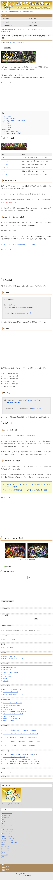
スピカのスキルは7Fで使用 (12, 133)
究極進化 (4, 852)
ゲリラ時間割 (6, 18)
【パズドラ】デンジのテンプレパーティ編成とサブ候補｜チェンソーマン (21, 745)
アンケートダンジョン (7, 825)
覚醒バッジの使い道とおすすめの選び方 (13, 714)
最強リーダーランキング (9, 639)
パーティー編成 (6, 116)
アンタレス (5, 164)
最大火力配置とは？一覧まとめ (11, 667)
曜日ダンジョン (6, 833)
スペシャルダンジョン (7, 829)
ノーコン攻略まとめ (7, 25)
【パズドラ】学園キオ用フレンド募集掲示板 (14, 757)
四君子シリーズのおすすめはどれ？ (12, 689)
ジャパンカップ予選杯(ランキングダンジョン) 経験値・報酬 (26, 490)
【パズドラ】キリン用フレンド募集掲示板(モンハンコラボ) (18, 761)
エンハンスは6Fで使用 (11, 131)
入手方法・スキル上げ (7, 840)
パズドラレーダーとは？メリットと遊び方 (13, 709)
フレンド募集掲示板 (8, 648)
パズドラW (4, 855)
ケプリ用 (5, 678)
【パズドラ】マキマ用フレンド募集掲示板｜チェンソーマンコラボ (20, 737)
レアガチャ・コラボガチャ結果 (9, 842)
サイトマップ (6, 869)
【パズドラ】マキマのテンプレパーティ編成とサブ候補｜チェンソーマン (21, 741)
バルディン (5, 161)
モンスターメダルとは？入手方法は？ (12, 703)
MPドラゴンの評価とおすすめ (10, 692)
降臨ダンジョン (6, 819)
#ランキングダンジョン (36, 400)
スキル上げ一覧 (32, 22)
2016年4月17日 (26, 313)
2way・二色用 (6, 674)
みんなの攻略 (6, 122)
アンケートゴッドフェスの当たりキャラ (13, 659)
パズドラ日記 (5, 848)
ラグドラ (4, 157)
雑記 (3, 857)
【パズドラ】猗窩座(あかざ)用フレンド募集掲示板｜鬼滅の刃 (18, 754)
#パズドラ (26, 400)
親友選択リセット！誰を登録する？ (12, 718)
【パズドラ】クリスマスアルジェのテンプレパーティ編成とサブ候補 (20, 734)
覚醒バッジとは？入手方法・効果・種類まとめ (14, 711)
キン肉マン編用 (7, 676)
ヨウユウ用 (5, 681)
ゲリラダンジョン (6, 827)
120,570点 (7, 125)
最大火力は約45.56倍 (10, 118)
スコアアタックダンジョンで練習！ (14, 120)
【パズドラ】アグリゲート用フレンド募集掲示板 (15, 759)
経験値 (3, 844)
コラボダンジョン (6, 821)
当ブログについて (7, 864)
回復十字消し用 (7, 670)
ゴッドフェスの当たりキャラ (10, 656)
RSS (4, 870)
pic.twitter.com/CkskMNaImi (25, 307)
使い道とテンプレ (33, 25)
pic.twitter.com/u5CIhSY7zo (12, 402)
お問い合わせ (6, 866)
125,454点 (7, 123)
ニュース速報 (5, 850)
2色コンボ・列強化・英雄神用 (10, 672)
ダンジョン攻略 (32, 18)
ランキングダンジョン (16, 42)
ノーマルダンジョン (7, 831)
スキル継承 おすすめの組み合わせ (11, 705)
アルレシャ (5, 167)
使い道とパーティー (7, 836)
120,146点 (7, 127)
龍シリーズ (5, 823)
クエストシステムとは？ (9, 716)
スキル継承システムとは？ (9, 707)
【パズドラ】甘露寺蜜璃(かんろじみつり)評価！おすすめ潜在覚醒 (19, 730)
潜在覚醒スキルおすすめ (8, 838)
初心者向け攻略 (6, 846)
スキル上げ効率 (6, 22)
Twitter (4, 867)
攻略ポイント (6, 129)
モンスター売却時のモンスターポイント (13, 694)
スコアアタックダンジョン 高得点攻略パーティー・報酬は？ (20, 244)
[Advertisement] (26, 96)
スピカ (4, 171)
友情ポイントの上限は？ (9, 720)
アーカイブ (4, 772)
